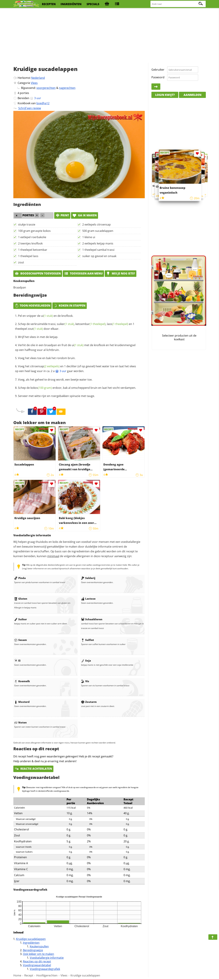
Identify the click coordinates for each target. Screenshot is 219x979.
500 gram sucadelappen (97, 231)
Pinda (20, 578)
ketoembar (90, 324)
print (62, 215)
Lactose (88, 598)
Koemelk (22, 681)
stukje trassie (26, 224)
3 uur (60, 371)
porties (24, 93)
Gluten (20, 598)
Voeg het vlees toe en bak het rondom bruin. (46, 358)
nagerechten (67, 88)
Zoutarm (89, 702)
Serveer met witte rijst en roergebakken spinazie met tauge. (56, 396)
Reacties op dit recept (37, 961)
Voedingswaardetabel (37, 965)
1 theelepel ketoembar (32, 250)
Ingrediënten (31, 943)
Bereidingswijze (33, 950)
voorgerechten (46, 88)
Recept (28, 975)
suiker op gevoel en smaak (99, 256)
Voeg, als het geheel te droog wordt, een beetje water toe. (55, 379)
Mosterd (22, 702)
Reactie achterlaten (33, 769)
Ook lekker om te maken (38, 954)
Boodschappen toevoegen (38, 273)
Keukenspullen (39, 946)
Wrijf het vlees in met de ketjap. (38, 337)
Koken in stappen (69, 305)
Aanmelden (192, 95)
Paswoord (157, 77)
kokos (41, 388)
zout (21, 262)
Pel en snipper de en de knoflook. (45, 316)
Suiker (20, 619)
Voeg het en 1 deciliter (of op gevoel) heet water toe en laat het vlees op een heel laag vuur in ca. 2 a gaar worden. (75, 368)
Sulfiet (87, 640)
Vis (85, 681)
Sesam (20, 640)
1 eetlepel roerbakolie (32, 237)
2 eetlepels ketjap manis (97, 243)
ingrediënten (71, 4)
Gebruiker (157, 69)
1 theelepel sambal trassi (98, 250)
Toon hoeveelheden (32, 305)
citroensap (45, 366)
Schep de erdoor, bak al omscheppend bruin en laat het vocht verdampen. (77, 388)
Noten (20, 722)
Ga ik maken (84, 215)
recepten (49, 4)
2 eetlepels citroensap (96, 224)
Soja (86, 660)
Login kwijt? (165, 95)
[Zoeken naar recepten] (178, 4)
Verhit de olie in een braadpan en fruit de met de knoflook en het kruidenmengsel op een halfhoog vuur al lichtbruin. (75, 347)
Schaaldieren (91, 619)
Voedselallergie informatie (47, 958)
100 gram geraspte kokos (34, 231)
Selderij (88, 578)
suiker (65, 324)
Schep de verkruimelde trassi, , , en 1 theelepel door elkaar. (74, 326)
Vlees (34, 83)
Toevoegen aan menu (83, 273)
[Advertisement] (109, 36)
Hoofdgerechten (46, 975)
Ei (17, 660)
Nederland (38, 78)
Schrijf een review (29, 108)
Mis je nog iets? (120, 273)
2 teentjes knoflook (30, 243)
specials (93, 4)
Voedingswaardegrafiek (45, 969)
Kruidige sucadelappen (31, 939)
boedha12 (42, 103)
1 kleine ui (88, 237)
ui (47, 316)
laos (117, 324)
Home (17, 975)
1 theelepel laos (28, 256)
